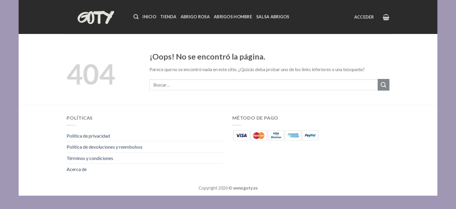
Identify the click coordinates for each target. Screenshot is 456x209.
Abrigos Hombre (233, 16)
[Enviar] (383, 84)
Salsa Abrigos (272, 16)
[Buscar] (135, 17)
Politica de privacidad (88, 135)
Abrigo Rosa (195, 16)
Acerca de (77, 169)
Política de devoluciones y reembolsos (104, 146)
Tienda (168, 16)
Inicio (149, 16)
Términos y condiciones (90, 158)
